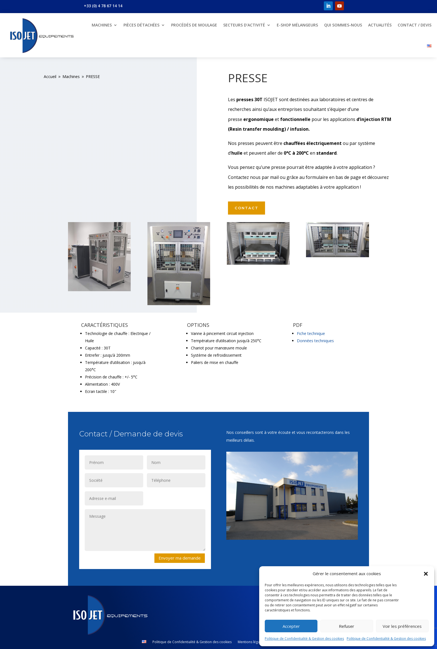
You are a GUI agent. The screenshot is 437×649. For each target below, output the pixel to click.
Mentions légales (251, 642)
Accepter (291, 626)
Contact (246, 208)
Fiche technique (311, 333)
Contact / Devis (414, 25)
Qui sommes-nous (343, 25)
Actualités (380, 25)
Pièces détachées (141, 25)
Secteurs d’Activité (244, 25)
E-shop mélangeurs (297, 25)
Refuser (346, 626)
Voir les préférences (402, 626)
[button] (426, 574)
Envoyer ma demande (180, 558)
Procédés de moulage (194, 25)
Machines (102, 25)
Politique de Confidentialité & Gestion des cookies (304, 638)
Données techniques (315, 340)
